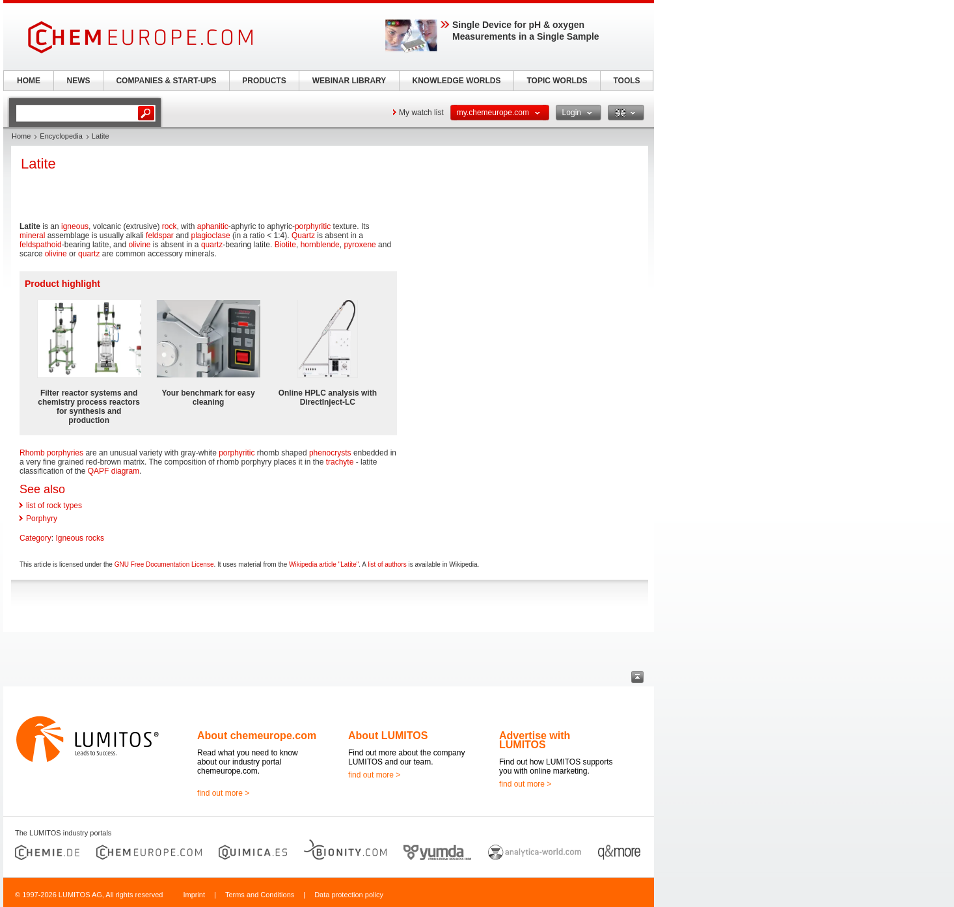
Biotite (285, 244)
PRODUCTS (264, 80)
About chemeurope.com (256, 735)
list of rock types (54, 505)
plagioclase (210, 235)
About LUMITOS (388, 735)
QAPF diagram (113, 471)
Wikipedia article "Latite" (324, 564)
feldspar (160, 235)
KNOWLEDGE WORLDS (457, 80)
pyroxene (359, 244)
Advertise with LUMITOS (534, 740)
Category (35, 538)
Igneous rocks (79, 538)
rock (169, 226)
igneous (75, 226)
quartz (212, 244)
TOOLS (626, 80)
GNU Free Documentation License (164, 564)
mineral (32, 235)
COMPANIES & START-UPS (166, 80)
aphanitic (212, 226)
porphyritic (313, 226)
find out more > (223, 793)
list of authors (387, 564)
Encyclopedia (61, 136)
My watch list (421, 112)
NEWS (78, 80)
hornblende (320, 244)
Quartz (303, 235)
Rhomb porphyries (51, 452)
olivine (139, 244)
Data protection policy (348, 895)
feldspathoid (41, 244)
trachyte (340, 462)
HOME (28, 80)
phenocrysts (330, 452)
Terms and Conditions (259, 895)
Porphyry (41, 518)
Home (21, 136)
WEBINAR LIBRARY (349, 80)
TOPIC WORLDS (556, 80)
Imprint (194, 895)
